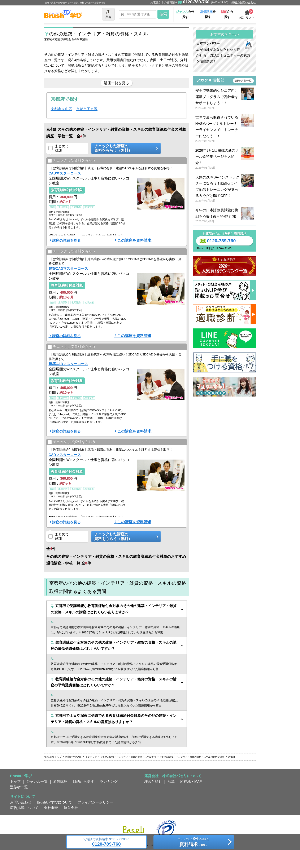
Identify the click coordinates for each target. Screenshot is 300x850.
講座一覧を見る (116, 83)
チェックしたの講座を (193, 842)
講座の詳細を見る (66, 240)
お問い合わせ (20, 802)
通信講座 (60, 781)
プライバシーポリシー (95, 802)
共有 (108, 14)
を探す (208, 14)
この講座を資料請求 (134, 240)
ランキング (109, 781)
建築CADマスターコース (68, 268)
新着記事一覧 (243, 80)
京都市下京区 (86, 109)
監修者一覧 (19, 787)
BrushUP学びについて (54, 802)
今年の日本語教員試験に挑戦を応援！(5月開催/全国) (224, 215)
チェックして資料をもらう (72, 160)
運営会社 (71, 808)
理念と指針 (153, 781)
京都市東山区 (61, 109)
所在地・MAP (191, 781)
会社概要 (51, 808)
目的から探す (83, 781)
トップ (15, 781)
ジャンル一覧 (37, 781)
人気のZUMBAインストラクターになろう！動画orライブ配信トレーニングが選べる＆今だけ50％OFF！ (224, 189)
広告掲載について (24, 808)
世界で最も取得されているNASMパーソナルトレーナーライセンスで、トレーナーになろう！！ (224, 129)
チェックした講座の (124, 148)
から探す (185, 14)
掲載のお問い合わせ (243, 2)
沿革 (171, 781)
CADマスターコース (65, 173)
